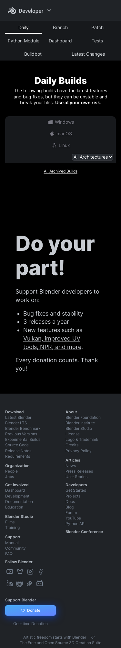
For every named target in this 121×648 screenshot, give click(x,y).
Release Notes (18, 450)
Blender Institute (80, 422)
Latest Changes (88, 54)
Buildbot (33, 54)
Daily (23, 27)
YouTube (73, 518)
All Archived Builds (60, 171)
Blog (70, 507)
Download (14, 411)
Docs (70, 501)
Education (14, 507)
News (71, 465)
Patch (97, 27)
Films (10, 522)
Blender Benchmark (23, 428)
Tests (97, 40)
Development (17, 496)
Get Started (76, 490)
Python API (76, 523)
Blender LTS (16, 422)
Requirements (17, 456)
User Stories (76, 476)
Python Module (23, 40)
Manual (12, 542)
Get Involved (17, 484)
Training (12, 527)
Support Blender (20, 600)
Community (15, 548)
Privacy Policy (79, 450)
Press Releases (79, 471)
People (11, 471)
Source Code (17, 444)
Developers (76, 484)
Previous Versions (21, 433)
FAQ (9, 553)
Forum (71, 512)
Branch (60, 27)
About (71, 411)
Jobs (9, 476)
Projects (73, 496)
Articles (73, 460)
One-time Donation (30, 623)
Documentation (19, 501)
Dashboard (60, 40)
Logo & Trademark (82, 439)
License (73, 433)
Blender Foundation (83, 417)
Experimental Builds (22, 439)
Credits (72, 444)
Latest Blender (18, 417)
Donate (30, 610)
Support (13, 536)
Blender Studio (79, 428)
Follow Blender (19, 561)
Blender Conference (84, 531)
